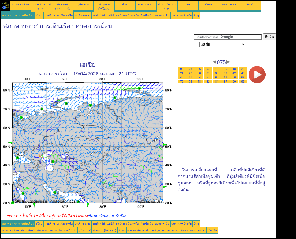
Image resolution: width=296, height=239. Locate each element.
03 (190, 68)
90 (234, 81)
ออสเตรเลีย (162, 15)
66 (234, 77)
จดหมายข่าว (229, 4)
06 (199, 68)
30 (199, 73)
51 (190, 77)
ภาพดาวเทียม (20, 4)
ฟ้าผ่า (125, 4)
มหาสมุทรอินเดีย (181, 15)
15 (225, 68)
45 (243, 73)
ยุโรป (39, 15)
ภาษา (188, 4)
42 (234, 73)
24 (181, 73)
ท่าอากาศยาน (146, 4)
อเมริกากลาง (82, 15)
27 (190, 73)
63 (225, 77)
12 (216, 68)
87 (225, 81)
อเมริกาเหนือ (65, 15)
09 (208, 68)
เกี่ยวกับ (250, 4)
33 (208, 73)
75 (190, 81)
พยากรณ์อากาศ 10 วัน (63, 230)
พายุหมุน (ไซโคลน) (104, 230)
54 (199, 77)
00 (181, 68)
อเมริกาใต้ (98, 15)
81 (208, 81)
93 (243, 81)
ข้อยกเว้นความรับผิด (106, 216)
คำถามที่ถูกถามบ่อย (158, 230)
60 (216, 77)
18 (234, 68)
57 (208, 77)
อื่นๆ (196, 15)
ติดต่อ (208, 4)
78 (199, 81)
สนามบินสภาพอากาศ (34, 230)
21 (243, 68)
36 (216, 73)
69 (243, 77)
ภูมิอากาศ (83, 4)
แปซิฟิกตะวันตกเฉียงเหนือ (123, 15)
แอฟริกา (49, 15)
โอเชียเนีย (147, 15)
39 (225, 73)
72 (181, 81)
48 (181, 77)
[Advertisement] (97, 45)
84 (216, 81)
